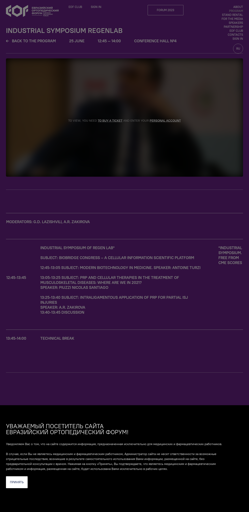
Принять (17, 482)
